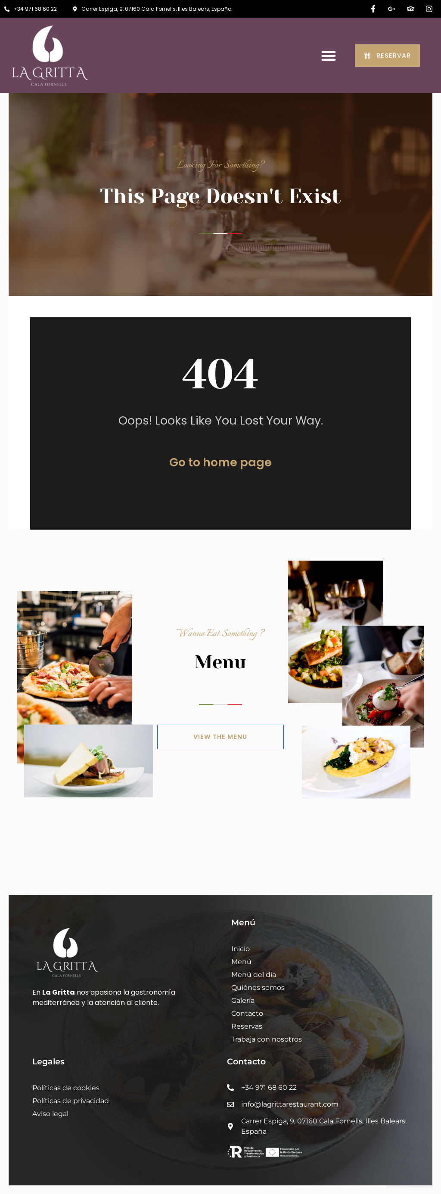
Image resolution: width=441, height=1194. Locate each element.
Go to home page (220, 462)
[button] (328, 55)
